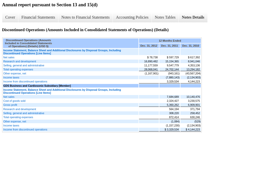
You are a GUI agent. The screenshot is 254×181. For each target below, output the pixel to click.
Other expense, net (14, 73)
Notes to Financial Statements (85, 17)
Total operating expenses (18, 69)
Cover (10, 17)
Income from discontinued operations (25, 81)
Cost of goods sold (14, 100)
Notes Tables (165, 17)
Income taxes (11, 77)
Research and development (19, 61)
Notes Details (193, 17)
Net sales (8, 57)
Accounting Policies (132, 17)
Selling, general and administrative (23, 65)
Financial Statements (38, 17)
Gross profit (10, 104)
